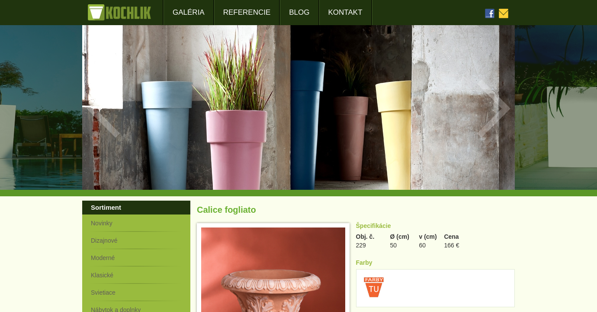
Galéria (189, 12)
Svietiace (103, 292)
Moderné (103, 257)
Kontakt (345, 12)
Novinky (101, 223)
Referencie (247, 12)
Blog (299, 12)
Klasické (102, 275)
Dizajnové (104, 240)
